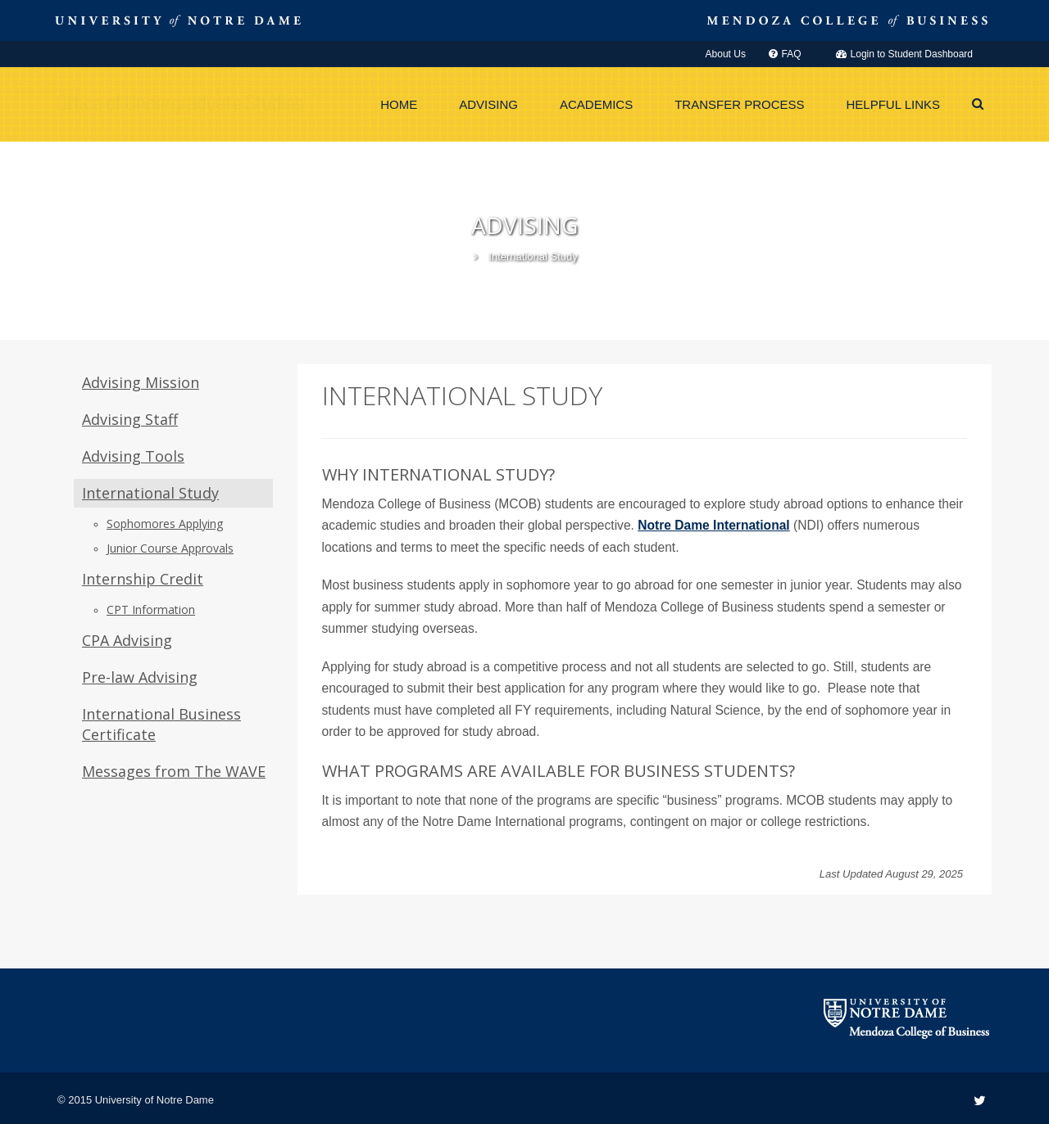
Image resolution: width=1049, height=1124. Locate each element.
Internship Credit (142, 579)
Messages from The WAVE (174, 771)
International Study (150, 493)
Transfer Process (739, 104)
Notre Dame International (713, 525)
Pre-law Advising (140, 677)
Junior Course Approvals (170, 548)
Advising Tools (133, 456)
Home (398, 104)
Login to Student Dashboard (904, 54)
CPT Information (151, 609)
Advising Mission (140, 382)
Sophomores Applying (165, 523)
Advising (488, 104)
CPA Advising (127, 640)
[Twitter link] (980, 1101)
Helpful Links (894, 104)
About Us (726, 54)
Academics (596, 104)
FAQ (785, 54)
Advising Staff (130, 419)
